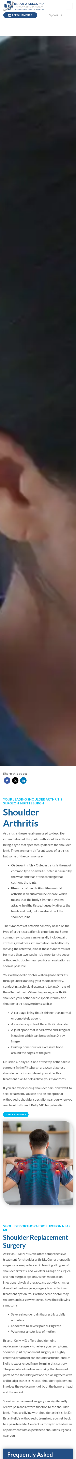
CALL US (55, 15)
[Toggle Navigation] (69, 6)
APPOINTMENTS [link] (20, 15)
